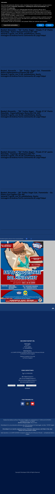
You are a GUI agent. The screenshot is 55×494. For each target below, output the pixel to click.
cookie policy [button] (12, 8)
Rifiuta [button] (40, 25)
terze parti (24, 9)
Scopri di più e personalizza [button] (11, 25)
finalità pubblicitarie (5, 14)
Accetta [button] (49, 25)
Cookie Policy (21, 385)
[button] (26, 239)
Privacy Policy (12, 385)
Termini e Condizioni (32, 385)
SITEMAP (27, 388)
